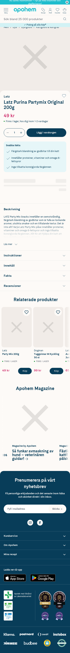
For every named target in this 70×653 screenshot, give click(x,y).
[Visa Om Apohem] (35, 545)
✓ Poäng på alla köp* (35, 24)
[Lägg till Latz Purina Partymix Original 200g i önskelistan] (64, 96)
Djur (15, 27)
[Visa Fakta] (35, 276)
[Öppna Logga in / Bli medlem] (50, 9)
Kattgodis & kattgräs (47, 27)
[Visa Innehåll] (35, 266)
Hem (6, 27)
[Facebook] (40, 522)
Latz (7, 96)
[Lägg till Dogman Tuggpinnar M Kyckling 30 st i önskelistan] (58, 312)
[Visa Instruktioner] (35, 256)
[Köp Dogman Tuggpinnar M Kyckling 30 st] (56, 371)
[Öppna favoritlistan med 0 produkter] (57, 9)
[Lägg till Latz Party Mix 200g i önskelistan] (26, 312)
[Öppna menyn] (6, 9)
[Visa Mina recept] (35, 554)
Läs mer (11, 244)
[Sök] (64, 19)
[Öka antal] (21, 132)
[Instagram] (30, 522)
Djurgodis (26, 27)
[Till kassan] (64, 9)
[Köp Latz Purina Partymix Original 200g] (46, 132)
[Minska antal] (7, 132)
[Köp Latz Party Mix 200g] (25, 371)
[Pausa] (67, 2)
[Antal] (14, 132)
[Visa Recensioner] (35, 286)
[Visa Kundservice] (35, 536)
